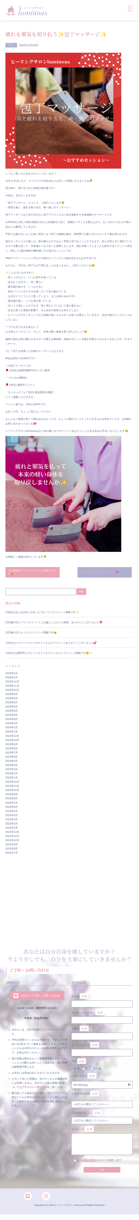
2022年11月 (12, 787)
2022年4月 (11, 816)
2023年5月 (11, 762)
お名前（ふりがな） (102, 1017)
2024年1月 (11, 733)
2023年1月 (11, 779)
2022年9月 (11, 796)
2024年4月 (11, 725)
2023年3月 (11, 770)
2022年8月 (11, 800)
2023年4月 (11, 766)
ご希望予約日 (83, 1077)
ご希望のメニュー (86, 1114)
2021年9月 (11, 846)
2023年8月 (11, 750)
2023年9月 (11, 745)
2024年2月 (11, 729)
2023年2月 (11, 775)
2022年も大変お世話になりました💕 (102, 573)
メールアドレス (102, 1049)
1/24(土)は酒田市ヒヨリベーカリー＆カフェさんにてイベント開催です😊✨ (48, 654)
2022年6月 (11, 808)
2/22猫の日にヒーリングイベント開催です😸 (31, 634)
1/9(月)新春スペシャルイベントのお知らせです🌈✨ (31, 573)
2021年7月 (11, 854)
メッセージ (102, 1137)
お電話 (102, 1033)
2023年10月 (12, 741)
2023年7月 (11, 754)
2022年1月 (11, 829)
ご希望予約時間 (85, 1095)
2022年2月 (11, 825)
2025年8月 (11, 699)
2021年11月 (12, 837)
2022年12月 (12, 783)
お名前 (102, 1000)
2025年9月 (11, 695)
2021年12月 (12, 833)
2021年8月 (11, 850)
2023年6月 (11, 758)
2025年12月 (12, 683)
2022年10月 (12, 791)
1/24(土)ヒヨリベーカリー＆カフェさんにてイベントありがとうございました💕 (51, 644)
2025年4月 (11, 712)
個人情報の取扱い (87, 1161)
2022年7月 (11, 804)
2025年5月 (11, 708)
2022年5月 (11, 812)
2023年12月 (12, 737)
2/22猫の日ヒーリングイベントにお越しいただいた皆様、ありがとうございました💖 (53, 623)
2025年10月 (12, 691)
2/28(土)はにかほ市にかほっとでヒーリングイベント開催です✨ (42, 613)
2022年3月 (11, 821)
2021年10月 (12, 841)
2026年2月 (11, 674)
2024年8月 (11, 720)
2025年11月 (12, 687)
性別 (78, 1062)
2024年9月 (11, 716)
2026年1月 (11, 679)
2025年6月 (11, 704)
